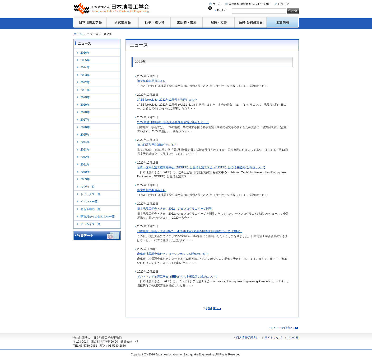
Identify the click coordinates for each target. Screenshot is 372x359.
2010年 (85, 172)
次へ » (217, 308)
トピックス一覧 (90, 194)
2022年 (85, 82)
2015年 (85, 134)
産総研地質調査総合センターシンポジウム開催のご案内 (172, 253)
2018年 (85, 112)
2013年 (85, 149)
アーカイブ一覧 (90, 224)
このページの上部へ (280, 328)
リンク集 (293, 337)
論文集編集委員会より (151, 81)
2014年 (85, 142)
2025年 (85, 60)
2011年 (85, 164)
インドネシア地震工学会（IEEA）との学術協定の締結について (177, 276)
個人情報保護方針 (247, 337)
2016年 (85, 127)
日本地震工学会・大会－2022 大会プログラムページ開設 (174, 208)
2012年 (85, 157)
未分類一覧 (87, 187)
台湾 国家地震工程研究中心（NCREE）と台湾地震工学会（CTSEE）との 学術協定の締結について (201, 167)
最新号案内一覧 (90, 209)
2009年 (85, 179)
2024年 (85, 67)
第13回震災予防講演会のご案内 (157, 144)
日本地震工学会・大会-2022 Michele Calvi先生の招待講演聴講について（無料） (189, 231)
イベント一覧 (89, 201)
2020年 (85, 97)
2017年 (85, 119)
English (221, 10)
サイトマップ (273, 337)
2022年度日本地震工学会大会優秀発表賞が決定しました (173, 122)
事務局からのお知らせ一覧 (97, 216)
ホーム (78, 34)
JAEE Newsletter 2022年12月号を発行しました (167, 99)
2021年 (85, 90)
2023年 (85, 75)
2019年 (85, 104)
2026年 (85, 52)
